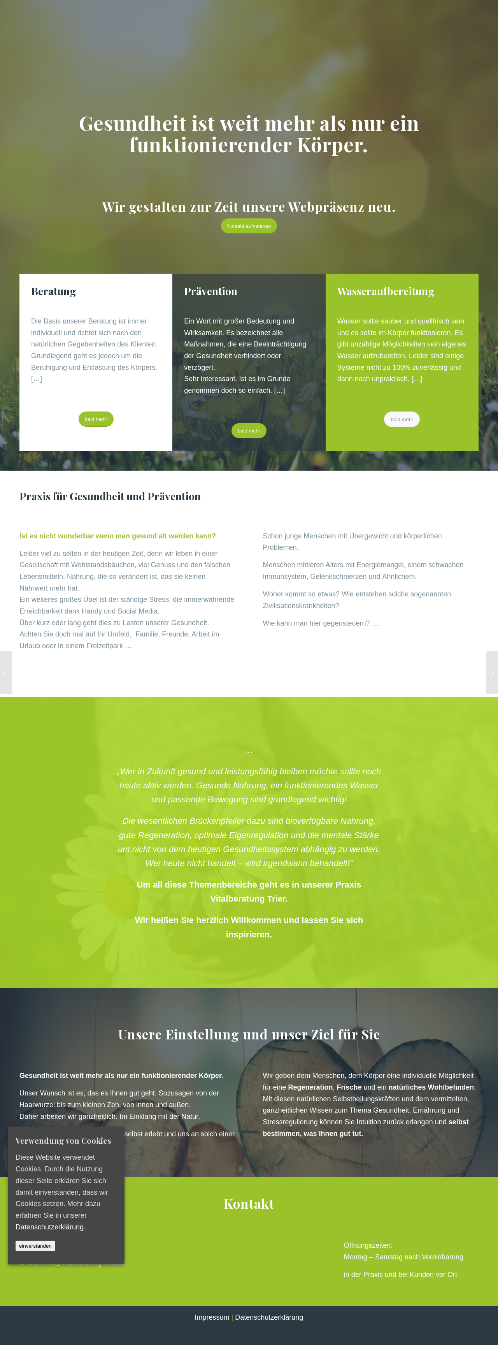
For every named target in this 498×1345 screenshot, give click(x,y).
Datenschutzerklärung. (51, 1227)
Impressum (212, 1317)
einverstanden (35, 1246)
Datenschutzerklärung (269, 1317)
